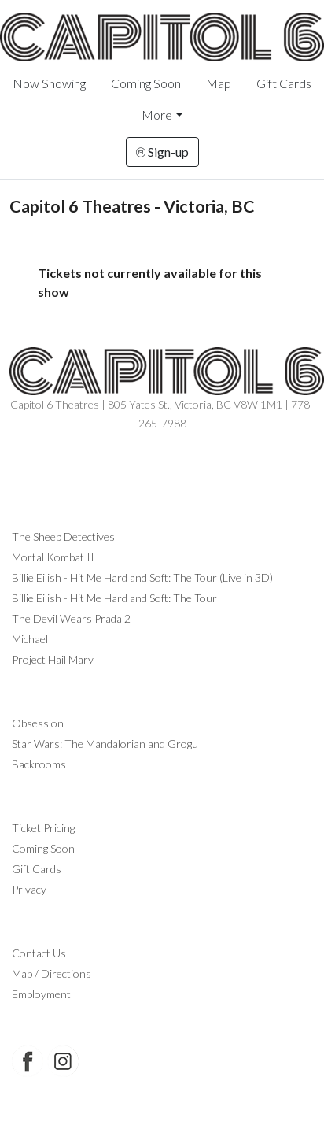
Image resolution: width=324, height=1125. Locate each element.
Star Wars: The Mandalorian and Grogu (105, 743)
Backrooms (39, 764)
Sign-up (162, 151)
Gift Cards (283, 83)
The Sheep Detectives (63, 536)
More (157, 114)
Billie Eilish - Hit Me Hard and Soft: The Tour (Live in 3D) (142, 577)
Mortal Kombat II (53, 557)
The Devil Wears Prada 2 (71, 618)
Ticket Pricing (43, 827)
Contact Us (39, 953)
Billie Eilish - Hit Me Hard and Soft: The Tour (114, 598)
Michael (30, 639)
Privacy (29, 889)
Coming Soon (146, 83)
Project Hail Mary (53, 659)
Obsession (38, 723)
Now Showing (49, 83)
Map (218, 83)
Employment (41, 994)
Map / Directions (51, 973)
